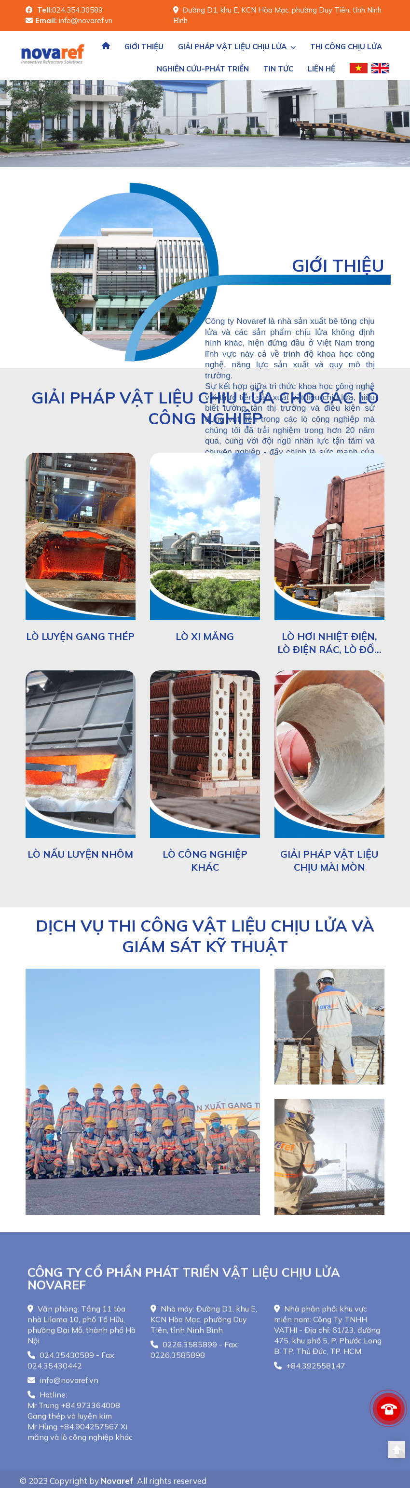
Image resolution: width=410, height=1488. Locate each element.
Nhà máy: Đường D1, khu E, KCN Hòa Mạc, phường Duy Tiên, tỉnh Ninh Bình (203, 1325)
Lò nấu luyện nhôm (80, 854)
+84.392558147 (309, 1372)
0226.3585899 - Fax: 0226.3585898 (194, 1356)
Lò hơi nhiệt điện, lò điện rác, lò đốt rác (329, 649)
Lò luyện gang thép (80, 636)
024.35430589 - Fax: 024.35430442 (71, 1366)
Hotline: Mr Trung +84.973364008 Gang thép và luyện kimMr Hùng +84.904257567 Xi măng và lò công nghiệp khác (80, 1422)
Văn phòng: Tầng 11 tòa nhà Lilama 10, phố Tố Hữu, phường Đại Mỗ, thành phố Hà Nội (81, 1330)
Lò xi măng (205, 636)
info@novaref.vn (62, 1386)
